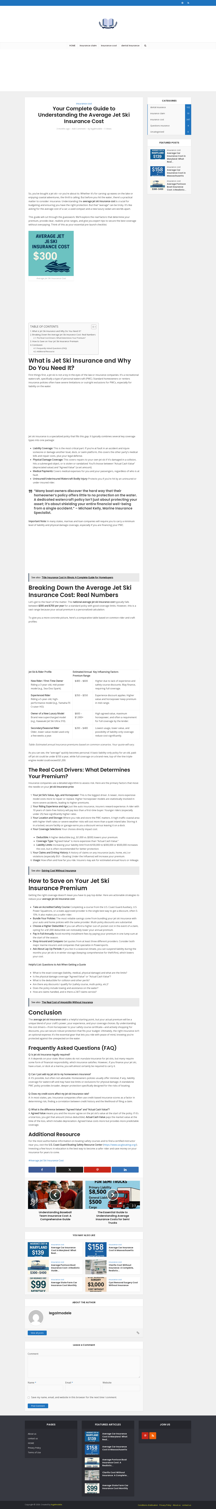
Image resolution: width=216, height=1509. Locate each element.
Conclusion (37, 345)
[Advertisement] (108, 71)
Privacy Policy (34, 1447)
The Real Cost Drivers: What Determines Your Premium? (61, 338)
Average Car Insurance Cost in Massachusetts (121, 1249)
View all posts (37, 1332)
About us (32, 1433)
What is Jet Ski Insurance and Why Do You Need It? (56, 331)
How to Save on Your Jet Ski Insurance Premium (55, 341)
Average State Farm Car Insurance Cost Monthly (64, 1284)
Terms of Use (34, 1452)
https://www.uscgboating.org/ (120, 1144)
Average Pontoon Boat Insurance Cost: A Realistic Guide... (65, 1268)
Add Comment (79, 128)
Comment (33, 1353)
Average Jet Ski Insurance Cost (47, 1160)
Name (32, 1382)
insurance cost (109, 45)
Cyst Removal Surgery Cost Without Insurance (123, 1284)
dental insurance (130, 45)
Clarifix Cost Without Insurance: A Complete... (115, 1474)
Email (69, 1382)
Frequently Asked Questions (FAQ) (52, 348)
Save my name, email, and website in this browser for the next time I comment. (74, 1397)
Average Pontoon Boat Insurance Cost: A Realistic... (176, 186)
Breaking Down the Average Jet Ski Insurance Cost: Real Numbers (64, 334)
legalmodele (96, 128)
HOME (72, 45)
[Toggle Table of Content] (92, 326)
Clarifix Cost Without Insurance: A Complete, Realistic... (121, 1268)
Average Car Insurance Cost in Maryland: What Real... (63, 1250)
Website (107, 1382)
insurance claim (88, 45)
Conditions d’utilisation (148, 1505)
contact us (33, 1438)
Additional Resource (45, 351)
